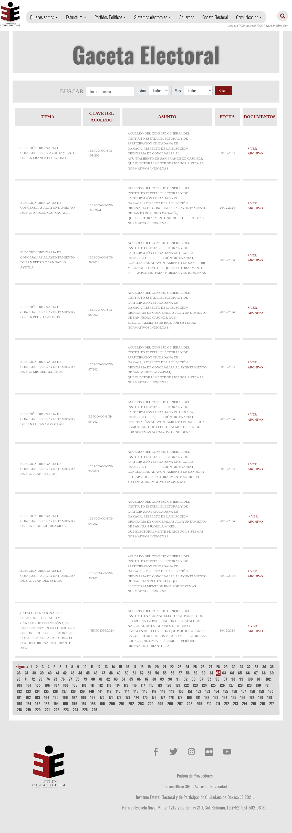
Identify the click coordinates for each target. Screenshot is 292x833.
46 (96, 673)
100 (250, 679)
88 (154, 679)
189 (269, 697)
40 (50, 673)
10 (85, 666)
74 (48, 679)
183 (215, 697)
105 (37, 685)
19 (149, 666)
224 (75, 709)
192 (37, 703)
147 (154, 691)
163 (37, 697)
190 (19, 703)
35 (272, 666)
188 (260, 697)
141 (100, 691)
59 (195, 673)
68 (264, 673)
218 (19, 709)
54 (157, 673)
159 (261, 691)
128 (240, 685)
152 (198, 691)
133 (28, 691)
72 (33, 679)
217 (271, 703)
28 (218, 666)
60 (204, 673)
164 (46, 697)
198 (93, 703)
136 (55, 691)
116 (134, 685)
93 (193, 679)
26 (203, 666)
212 (226, 703)
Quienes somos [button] (42, 17)
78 (77, 679)
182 (206, 697)
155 (225, 691)
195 (65, 703)
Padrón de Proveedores (195, 775)
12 (98, 666)
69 (272, 673)
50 (127, 673)
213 (235, 703)
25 (195, 666)
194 (56, 703)
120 (168, 685)
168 (83, 697)
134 (37, 691)
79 (85, 679)
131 (267, 685)
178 (171, 697)
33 (256, 666)
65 (240, 673)
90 (170, 679)
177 (163, 697)
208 (189, 703)
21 (164, 666)
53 (149, 673)
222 (56, 709)
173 (128, 697)
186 (242, 697)
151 (190, 691)
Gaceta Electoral (215, 17)
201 (121, 703)
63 (224, 673)
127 (231, 685)
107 (56, 685)
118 (151, 685)
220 (38, 709)
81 (100, 679)
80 (93, 679)
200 (112, 703)
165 (55, 697)
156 (234, 691)
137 (64, 691)
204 (150, 703)
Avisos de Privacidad (211, 786)
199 (102, 703)
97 (225, 679)
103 (19, 685)
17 (134, 666)
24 (187, 666)
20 (157, 666)
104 (28, 685)
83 (116, 679)
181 (198, 697)
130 (258, 685)
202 (131, 703)
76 (63, 679)
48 (111, 673)
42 (65, 673)
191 (28, 703)
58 (188, 673)
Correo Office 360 (177, 786)
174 (136, 697)
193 (46, 703)
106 (47, 685)
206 (170, 703)
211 (218, 703)
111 (92, 685)
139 (82, 691)
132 (19, 691)
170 (102, 697)
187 (251, 697)
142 (109, 691)
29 (226, 666)
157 (243, 691)
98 (233, 679)
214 (244, 703)
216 (262, 703)
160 (271, 691)
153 (207, 691)
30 (234, 666)
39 (42, 673)
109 (75, 685)
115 (126, 685)
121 (177, 685)
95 (209, 679)
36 (19, 673)
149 (171, 691)
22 (172, 666)
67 (256, 673)
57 (180, 673)
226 (94, 709)
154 (216, 691)
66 (248, 673)
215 (253, 703)
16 (127, 666)
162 (28, 697)
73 (40, 679)
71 (26, 679)
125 (213, 685)
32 (249, 666)
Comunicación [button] (247, 17)
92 (185, 679)
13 (106, 666)
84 (123, 679)
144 (126, 691)
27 (210, 666)
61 (211, 673)
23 (179, 666)
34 (264, 666)
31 (241, 666)
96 (217, 679)
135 (46, 691)
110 (84, 685)
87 (146, 679)
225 (85, 709)
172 (119, 697)
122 (186, 685)
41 (57, 673)
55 (164, 673)
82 (108, 679)
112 (100, 685)
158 (252, 691)
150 (181, 691)
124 (204, 685)
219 (28, 709)
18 (141, 666)
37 (26, 673)
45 (88, 673)
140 (91, 691)
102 (268, 679)
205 (160, 703)
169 (93, 697)
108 (65, 685)
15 (120, 666)
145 (135, 691)
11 (92, 666)
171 (111, 697)
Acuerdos (186, 17)
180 (189, 697)
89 (162, 679)
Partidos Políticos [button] (108, 17)
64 (232, 673)
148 (162, 691)
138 (73, 691)
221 (47, 709)
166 (65, 697)
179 (180, 697)
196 (74, 703)
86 (139, 679)
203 (141, 703)
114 (117, 685)
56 (172, 673)
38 (34, 673)
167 (74, 697)
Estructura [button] (74, 17)
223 (66, 709)
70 (18, 679)
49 (119, 673)
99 (241, 679)
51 (134, 673)
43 (72, 673)
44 (80, 673)
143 (118, 691)
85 (131, 679)
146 (145, 691)
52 (141, 673)
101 (259, 679)
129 (249, 685)
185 (233, 697)
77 (70, 679)
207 (180, 703)
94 (201, 679)
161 (19, 697)
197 (83, 703)
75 (55, 679)
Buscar (223, 90)
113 (109, 685)
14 (113, 666)
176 (154, 697)
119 (160, 685)
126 (222, 685)
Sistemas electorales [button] (150, 17)
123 (195, 685)
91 (178, 679)
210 (209, 703)
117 (143, 685)
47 (103, 673)
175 (145, 697)
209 (199, 703)
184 (224, 697)
